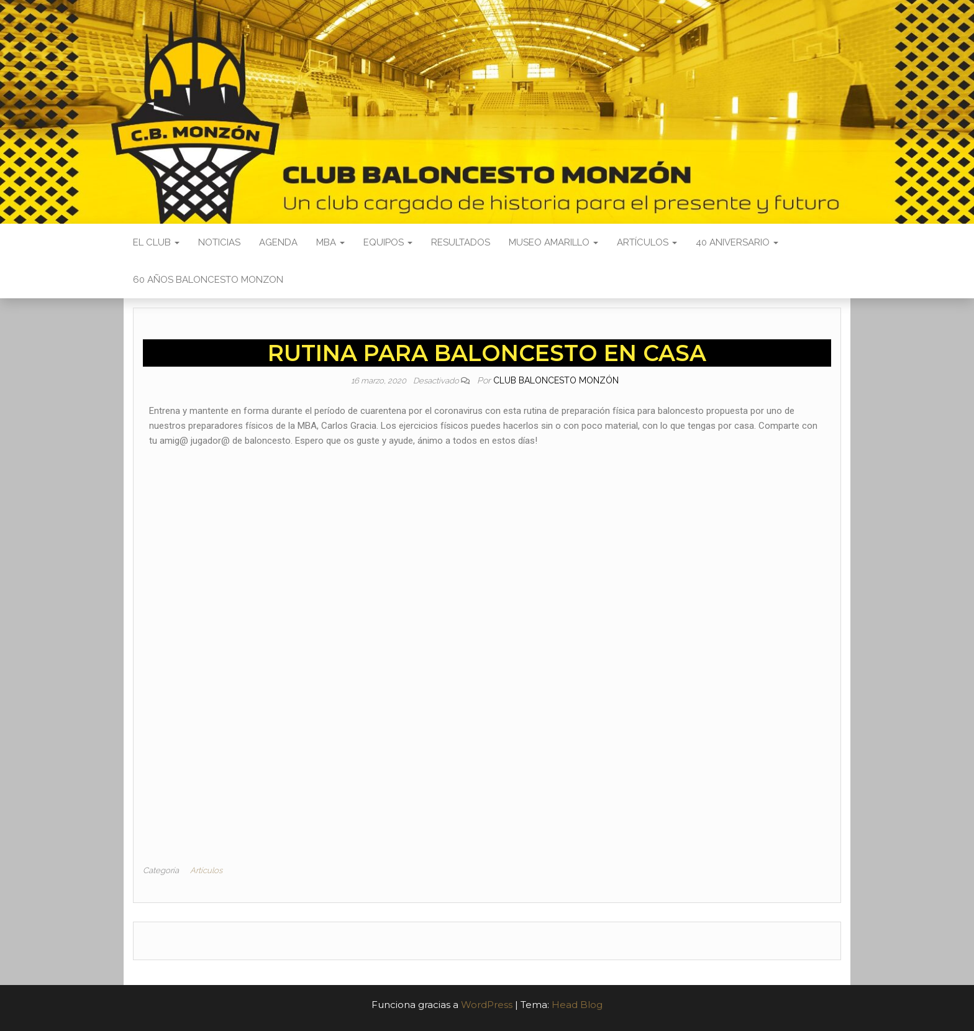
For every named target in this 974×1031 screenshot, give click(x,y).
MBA (330, 242)
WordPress (486, 1004)
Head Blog (577, 1004)
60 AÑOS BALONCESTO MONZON (208, 279)
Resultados (460, 242)
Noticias (219, 242)
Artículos (647, 242)
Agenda (278, 242)
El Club (156, 242)
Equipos (387, 242)
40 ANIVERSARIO (737, 242)
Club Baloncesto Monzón (556, 380)
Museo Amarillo (553, 242)
